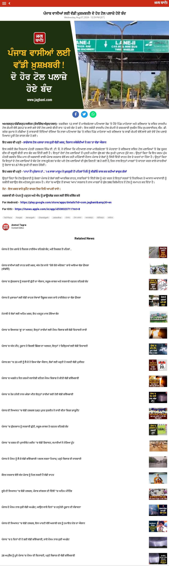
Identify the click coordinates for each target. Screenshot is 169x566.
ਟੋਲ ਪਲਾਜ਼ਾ (77, 218)
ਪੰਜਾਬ (68, 218)
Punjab (19, 218)
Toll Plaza (8, 218)
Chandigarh (44, 218)
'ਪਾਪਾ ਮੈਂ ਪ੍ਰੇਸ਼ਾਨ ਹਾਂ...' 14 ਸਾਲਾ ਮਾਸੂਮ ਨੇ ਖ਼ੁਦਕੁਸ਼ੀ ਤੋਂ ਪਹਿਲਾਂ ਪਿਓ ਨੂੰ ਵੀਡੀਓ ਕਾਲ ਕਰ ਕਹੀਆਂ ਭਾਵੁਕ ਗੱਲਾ (75, 171)
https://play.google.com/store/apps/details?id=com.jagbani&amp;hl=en (66, 202)
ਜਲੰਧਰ (110, 218)
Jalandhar (57, 218)
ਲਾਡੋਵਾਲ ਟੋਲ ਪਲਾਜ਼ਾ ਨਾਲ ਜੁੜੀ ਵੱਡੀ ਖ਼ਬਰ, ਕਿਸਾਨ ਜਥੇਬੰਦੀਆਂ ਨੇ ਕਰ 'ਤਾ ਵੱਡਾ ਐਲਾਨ (64, 142)
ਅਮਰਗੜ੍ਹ (89, 218)
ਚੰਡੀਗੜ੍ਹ (100, 218)
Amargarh (30, 218)
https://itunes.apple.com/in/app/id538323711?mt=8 (47, 209)
